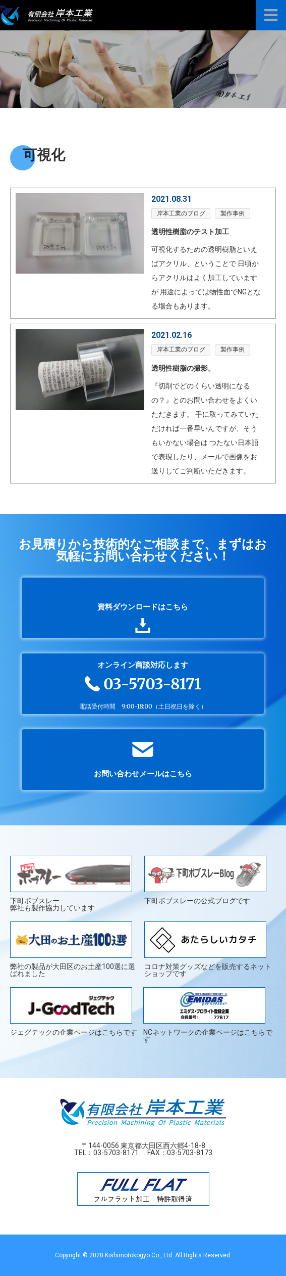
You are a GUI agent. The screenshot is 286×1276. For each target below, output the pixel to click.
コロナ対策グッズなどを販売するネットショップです (207, 949)
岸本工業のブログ (181, 213)
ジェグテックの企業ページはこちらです (73, 1011)
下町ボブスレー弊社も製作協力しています (71, 883)
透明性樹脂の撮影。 (183, 368)
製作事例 (232, 213)
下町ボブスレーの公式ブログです (205, 880)
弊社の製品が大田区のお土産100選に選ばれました (72, 949)
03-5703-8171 (116, 1153)
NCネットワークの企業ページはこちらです (207, 1015)
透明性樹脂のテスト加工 (190, 232)
